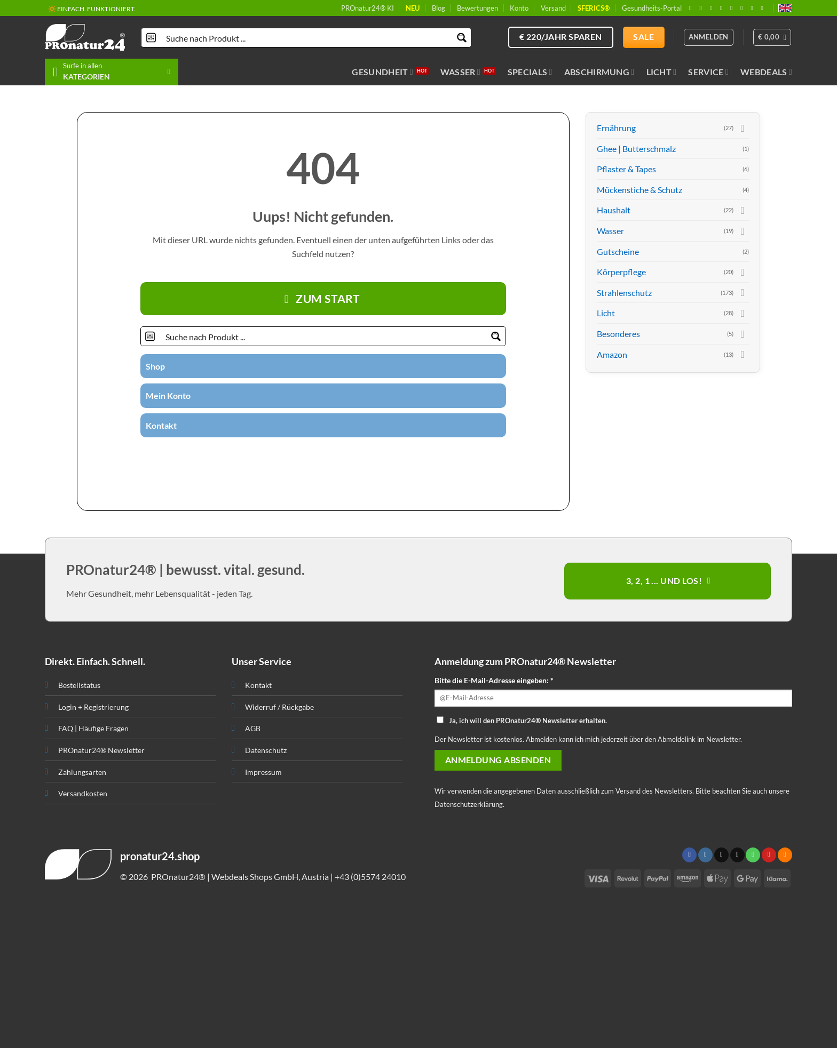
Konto (519, 8)
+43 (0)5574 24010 (370, 876)
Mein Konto (168, 395)
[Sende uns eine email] (723, 8)
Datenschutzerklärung (469, 804)
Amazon (612, 354)
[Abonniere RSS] (754, 8)
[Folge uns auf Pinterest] (743, 8)
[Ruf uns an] (733, 8)
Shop (155, 366)
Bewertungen (477, 8)
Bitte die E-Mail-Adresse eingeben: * (494, 680)
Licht (661, 72)
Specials (530, 72)
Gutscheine (618, 251)
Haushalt (613, 210)
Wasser (460, 72)
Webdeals (766, 72)
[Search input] (306, 37)
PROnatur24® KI (367, 8)
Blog (438, 8)
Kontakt (161, 425)
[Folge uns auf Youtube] (764, 8)
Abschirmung (599, 72)
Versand (553, 8)
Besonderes (618, 334)
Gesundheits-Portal (652, 8)
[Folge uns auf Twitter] (303, 456)
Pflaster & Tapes (626, 169)
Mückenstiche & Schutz (639, 190)
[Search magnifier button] (461, 37)
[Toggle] (742, 128)
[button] (772, 37)
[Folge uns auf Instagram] (702, 8)
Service (708, 72)
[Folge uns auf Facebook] (692, 8)
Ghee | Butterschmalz (636, 148)
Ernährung (616, 128)
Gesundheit (382, 72)
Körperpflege (621, 272)
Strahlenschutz (624, 292)
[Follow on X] (713, 8)
